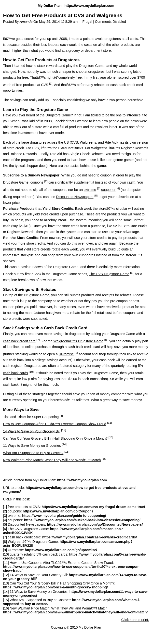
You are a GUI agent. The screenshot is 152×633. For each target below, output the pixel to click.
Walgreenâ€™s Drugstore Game (78, 341)
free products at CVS (32, 85)
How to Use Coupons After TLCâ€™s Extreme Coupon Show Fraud (54, 424)
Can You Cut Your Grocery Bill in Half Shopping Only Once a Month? (55, 438)
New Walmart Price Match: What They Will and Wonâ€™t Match (52, 460)
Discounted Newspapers (75, 197)
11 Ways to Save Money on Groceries (32, 445)
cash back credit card (19, 341)
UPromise (66, 354)
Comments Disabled (110, 22)
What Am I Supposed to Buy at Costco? (33, 453)
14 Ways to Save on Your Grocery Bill (31, 431)
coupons (36, 182)
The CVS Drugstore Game (109, 274)
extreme (90, 190)
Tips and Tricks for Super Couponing (31, 417)
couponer (108, 190)
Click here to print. (135, 620)
